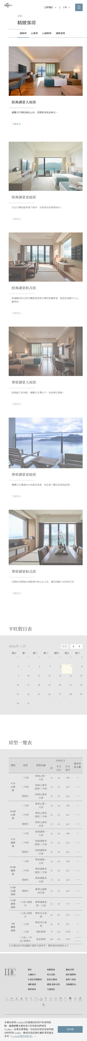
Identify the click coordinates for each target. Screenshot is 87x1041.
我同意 (70, 1029)
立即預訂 (50, 7)
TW (66, 7)
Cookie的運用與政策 (21, 1036)
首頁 (19, 16)
